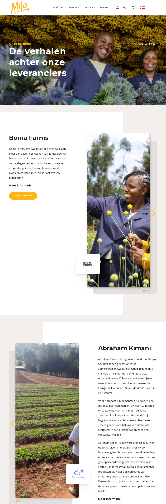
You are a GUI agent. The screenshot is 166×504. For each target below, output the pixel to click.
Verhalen (90, 7)
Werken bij (106, 7)
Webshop (58, 7)
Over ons (74, 7)
